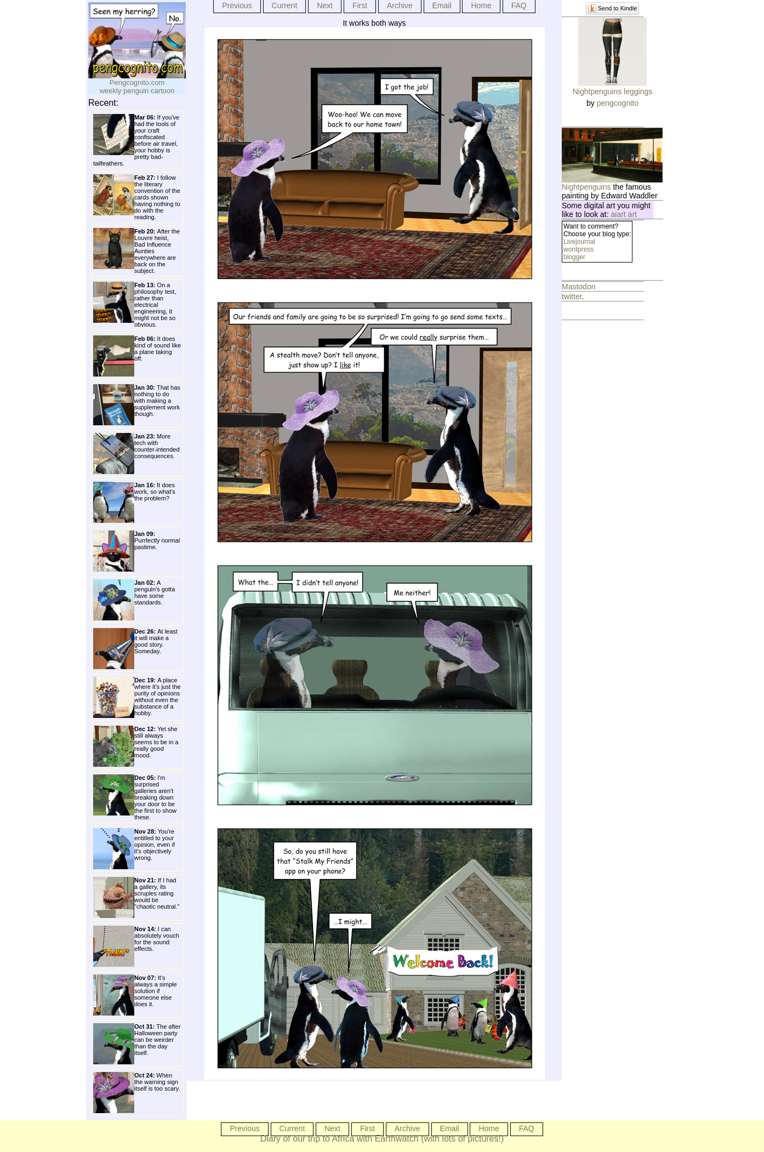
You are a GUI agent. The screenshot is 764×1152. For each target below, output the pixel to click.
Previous (237, 5)
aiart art (624, 214)
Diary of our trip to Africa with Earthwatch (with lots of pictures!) (382, 1138)
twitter (572, 296)
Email (442, 5)
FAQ (519, 5)
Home (481, 5)
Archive (400, 5)
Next (325, 5)
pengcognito (617, 103)
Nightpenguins (586, 187)
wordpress (578, 249)
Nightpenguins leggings (613, 91)
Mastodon (578, 286)
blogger (574, 257)
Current (285, 5)
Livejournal (579, 242)
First (359, 5)
